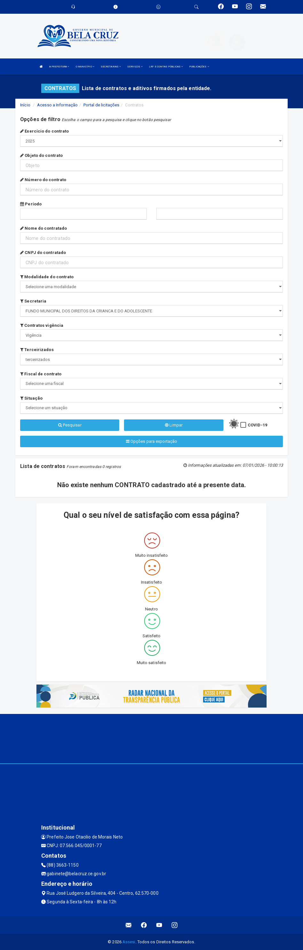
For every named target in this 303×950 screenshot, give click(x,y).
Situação (31, 398)
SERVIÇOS (135, 66)
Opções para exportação (151, 441)
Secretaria (33, 301)
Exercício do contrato (44, 131)
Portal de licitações (101, 105)
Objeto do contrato (41, 155)
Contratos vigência (41, 325)
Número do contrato (43, 179)
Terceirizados (37, 349)
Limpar (174, 425)
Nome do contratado (43, 228)
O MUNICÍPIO (85, 66)
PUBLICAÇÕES (199, 66)
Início (25, 105)
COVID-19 (257, 425)
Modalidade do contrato (47, 276)
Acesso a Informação (57, 105)
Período (31, 204)
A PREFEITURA (59, 66)
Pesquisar (70, 425)
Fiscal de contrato (40, 374)
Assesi (129, 941)
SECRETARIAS (111, 66)
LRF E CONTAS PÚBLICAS (166, 66)
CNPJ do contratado (43, 252)
